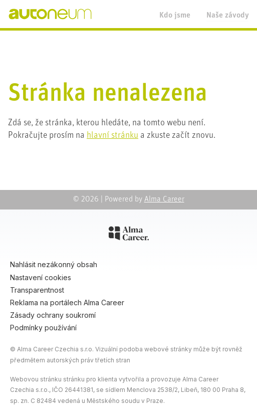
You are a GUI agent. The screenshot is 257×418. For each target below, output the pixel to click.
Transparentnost (37, 290)
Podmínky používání (43, 327)
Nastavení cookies (40, 277)
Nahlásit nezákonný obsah (53, 264)
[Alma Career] (129, 235)
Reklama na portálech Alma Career (67, 302)
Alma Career (164, 199)
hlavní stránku (112, 135)
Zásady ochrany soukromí (53, 315)
